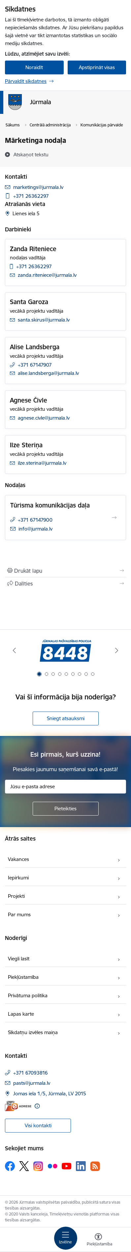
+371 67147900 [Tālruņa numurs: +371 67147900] (35, 520)
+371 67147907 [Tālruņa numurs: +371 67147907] (35, 365)
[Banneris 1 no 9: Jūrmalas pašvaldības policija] (65, 650)
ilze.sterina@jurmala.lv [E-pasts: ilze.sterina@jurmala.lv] (42, 463)
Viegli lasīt (18, 958)
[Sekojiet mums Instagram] (38, 1166)
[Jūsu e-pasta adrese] (65, 787)
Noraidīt (34, 67)
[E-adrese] (18, 1106)
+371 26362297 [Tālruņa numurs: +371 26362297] (31, 196)
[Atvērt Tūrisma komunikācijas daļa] (114, 517)
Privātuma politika (28, 995)
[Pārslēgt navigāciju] (65, 1238)
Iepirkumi (18, 877)
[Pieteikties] (66, 809)
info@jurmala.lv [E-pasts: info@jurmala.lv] (35, 529)
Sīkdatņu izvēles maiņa (33, 1032)
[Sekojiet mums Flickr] (52, 1166)
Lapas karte (21, 1014)
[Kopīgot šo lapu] (65, 583)
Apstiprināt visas (97, 67)
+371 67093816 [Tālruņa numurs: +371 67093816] (30, 1073)
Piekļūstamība (23, 977)
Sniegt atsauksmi (65, 718)
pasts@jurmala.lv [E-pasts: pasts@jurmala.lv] (31, 1083)
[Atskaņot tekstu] (31, 154)
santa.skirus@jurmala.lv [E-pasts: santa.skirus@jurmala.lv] (44, 320)
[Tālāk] (117, 650)
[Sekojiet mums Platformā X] (24, 1166)
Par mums (19, 914)
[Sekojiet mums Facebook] (10, 1166)
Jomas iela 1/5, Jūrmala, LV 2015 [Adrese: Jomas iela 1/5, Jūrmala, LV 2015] (49, 1093)
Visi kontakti (38, 1125)
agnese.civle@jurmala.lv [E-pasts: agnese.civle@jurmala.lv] (44, 418)
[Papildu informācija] (37, 1106)
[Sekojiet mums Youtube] (67, 1166)
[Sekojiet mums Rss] (95, 1166)
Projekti (16, 896)
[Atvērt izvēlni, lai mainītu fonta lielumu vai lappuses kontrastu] (98, 1240)
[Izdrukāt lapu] (65, 570)
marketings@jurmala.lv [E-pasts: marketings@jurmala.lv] (38, 187)
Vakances (18, 859)
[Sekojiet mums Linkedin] (81, 1166)
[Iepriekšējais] (14, 650)
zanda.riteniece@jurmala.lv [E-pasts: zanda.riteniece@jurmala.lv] (47, 275)
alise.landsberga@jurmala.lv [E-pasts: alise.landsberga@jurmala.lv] (48, 373)
